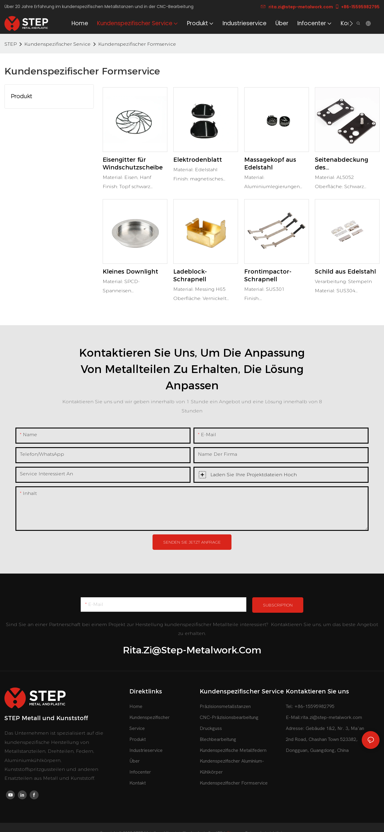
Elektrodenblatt (197, 159)
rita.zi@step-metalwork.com (297, 7)
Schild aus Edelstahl (345, 271)
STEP (10, 44)
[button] (351, 23)
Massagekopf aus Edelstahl (270, 163)
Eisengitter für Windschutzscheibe (133, 163)
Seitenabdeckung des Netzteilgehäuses (341, 163)
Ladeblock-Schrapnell (190, 275)
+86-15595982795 (357, 7)
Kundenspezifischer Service (57, 44)
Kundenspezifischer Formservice (137, 44)
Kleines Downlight (130, 271)
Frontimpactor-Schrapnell (267, 275)
